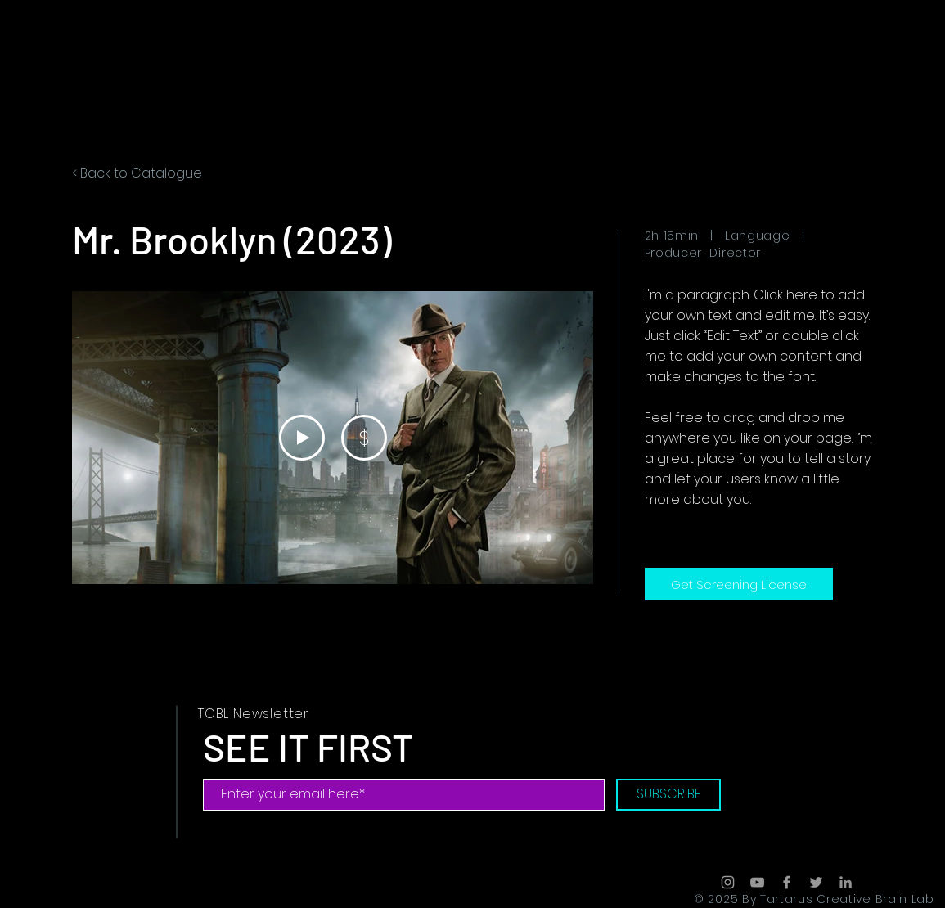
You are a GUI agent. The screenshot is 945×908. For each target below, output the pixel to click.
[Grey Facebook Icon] (786, 882)
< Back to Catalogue (137, 173)
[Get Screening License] (739, 584)
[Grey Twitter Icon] (816, 882)
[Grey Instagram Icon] (727, 882)
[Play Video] (301, 438)
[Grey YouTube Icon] (757, 882)
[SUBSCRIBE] (668, 795)
